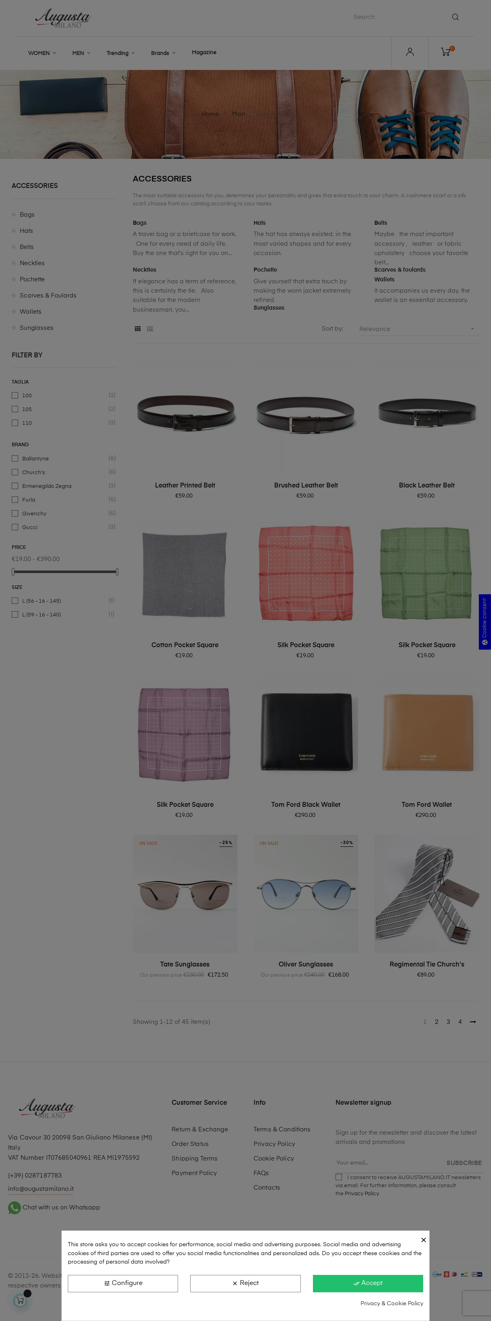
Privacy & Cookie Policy (392, 1303)
